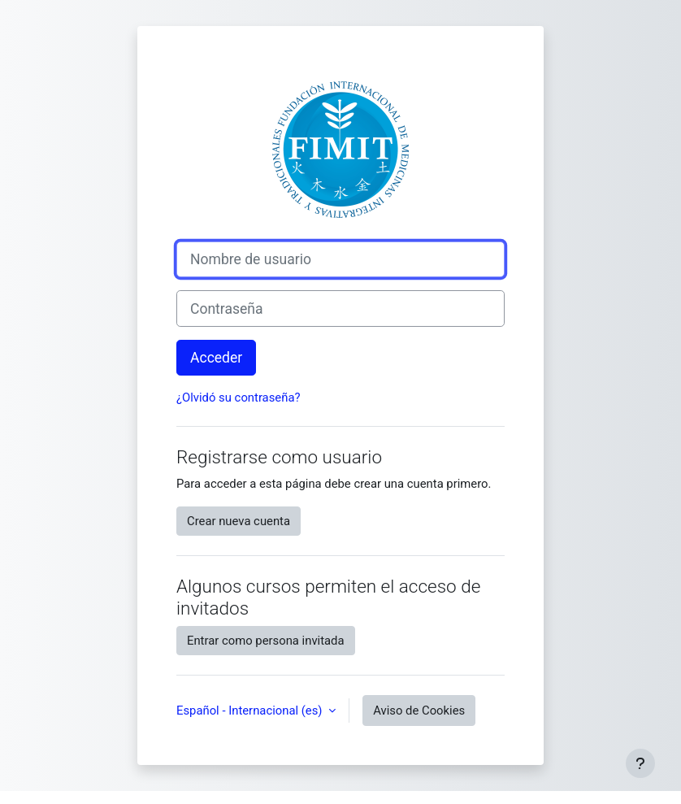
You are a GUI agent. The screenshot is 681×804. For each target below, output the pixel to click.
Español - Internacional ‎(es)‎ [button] (250, 710)
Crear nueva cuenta (238, 521)
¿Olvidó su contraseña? (238, 397)
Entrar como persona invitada (266, 640)
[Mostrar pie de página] (640, 763)
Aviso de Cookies (419, 710)
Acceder (216, 358)
